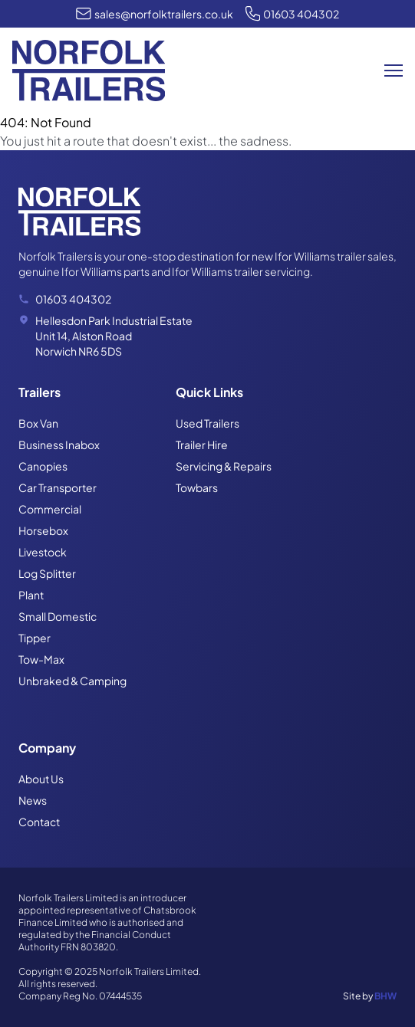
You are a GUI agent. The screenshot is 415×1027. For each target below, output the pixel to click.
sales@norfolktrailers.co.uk (163, 14)
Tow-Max (41, 659)
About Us (41, 779)
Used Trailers (207, 423)
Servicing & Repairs (224, 466)
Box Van (38, 423)
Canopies (43, 466)
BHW (385, 996)
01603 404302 (301, 14)
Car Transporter (57, 487)
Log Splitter (47, 573)
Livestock (42, 552)
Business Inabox (59, 444)
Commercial (49, 509)
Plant (31, 595)
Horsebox (43, 530)
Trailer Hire (202, 444)
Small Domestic (57, 616)
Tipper (34, 638)
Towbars (197, 487)
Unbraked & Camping (72, 680)
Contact (39, 821)
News (32, 800)
